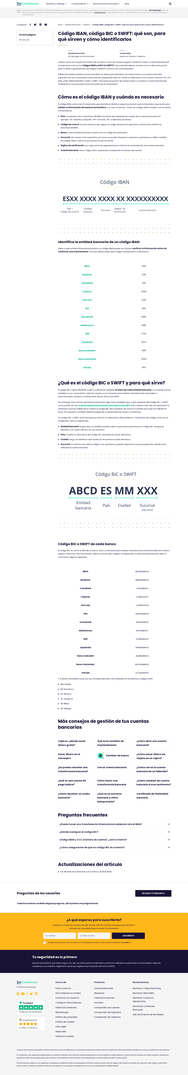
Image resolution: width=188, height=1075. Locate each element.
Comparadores (79, 3)
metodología (99, 12)
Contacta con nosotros (67, 997)
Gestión (86, 24)
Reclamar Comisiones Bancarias (144, 1008)
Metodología (61, 1012)
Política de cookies (64, 1021)
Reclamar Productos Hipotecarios (143, 999)
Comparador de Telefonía (107, 1017)
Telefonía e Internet (104, 997)
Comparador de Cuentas (106, 1007)
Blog (127, 3)
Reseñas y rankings (56, 3)
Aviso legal (60, 1026)
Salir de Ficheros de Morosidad (148, 1014)
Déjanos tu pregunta (153, 893)
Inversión (98, 1002)
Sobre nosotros (63, 988)
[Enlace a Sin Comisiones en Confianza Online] (149, 1026)
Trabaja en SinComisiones (68, 1002)
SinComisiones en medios (68, 993)
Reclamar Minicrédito (143, 993)
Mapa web (60, 1031)
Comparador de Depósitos (107, 1012)
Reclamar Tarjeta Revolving (147, 988)
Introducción (24, 40)
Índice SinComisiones (66, 1007)
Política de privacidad (66, 1017)
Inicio (60, 24)
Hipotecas (99, 993)
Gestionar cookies (64, 1036)
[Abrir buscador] (170, 3)
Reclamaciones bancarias (106, 3)
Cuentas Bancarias (73, 24)
